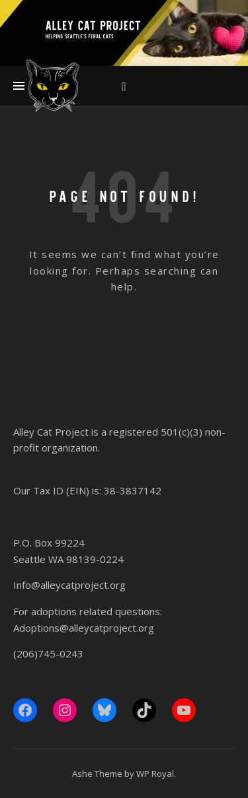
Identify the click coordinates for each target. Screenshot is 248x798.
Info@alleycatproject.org (69, 584)
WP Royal (155, 774)
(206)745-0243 (48, 653)
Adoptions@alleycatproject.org (83, 627)
